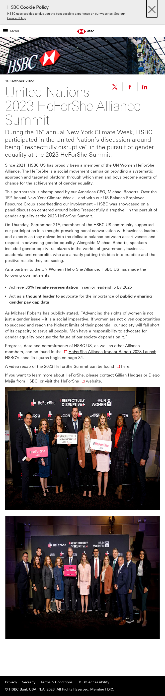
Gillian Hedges (128, 375)
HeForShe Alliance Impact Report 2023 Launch (112, 351)
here (125, 366)
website (93, 381)
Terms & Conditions (56, 682)
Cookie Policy (16, 18)
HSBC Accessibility (93, 682)
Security (28, 682)
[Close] (152, 8)
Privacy (11, 682)
